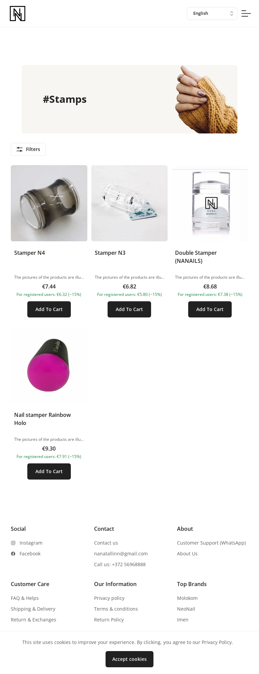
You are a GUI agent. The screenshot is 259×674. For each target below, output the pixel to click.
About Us (187, 553)
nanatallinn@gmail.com (121, 553)
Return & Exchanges (33, 619)
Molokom (187, 598)
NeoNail (186, 609)
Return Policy (109, 619)
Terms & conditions (116, 609)
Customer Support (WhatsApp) (211, 543)
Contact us (106, 543)
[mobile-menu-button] (246, 13)
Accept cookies (129, 659)
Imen (183, 619)
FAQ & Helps (25, 598)
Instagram (31, 543)
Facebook (30, 553)
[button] (49, 244)
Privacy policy (109, 598)
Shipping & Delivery (33, 609)
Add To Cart (49, 309)
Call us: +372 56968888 (120, 564)
